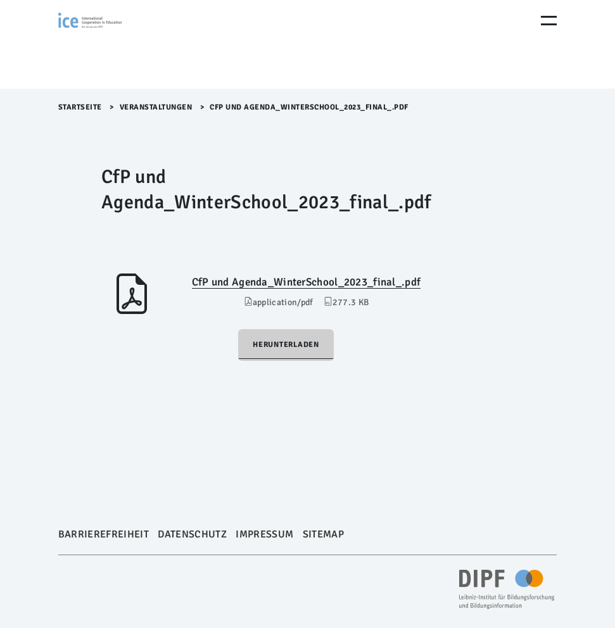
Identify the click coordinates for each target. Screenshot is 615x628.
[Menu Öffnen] (549, 20)
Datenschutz (192, 534)
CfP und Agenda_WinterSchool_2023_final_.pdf (306, 282)
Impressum (264, 534)
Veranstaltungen (156, 107)
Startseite (80, 107)
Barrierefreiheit (103, 534)
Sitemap (323, 534)
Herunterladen (286, 344)
